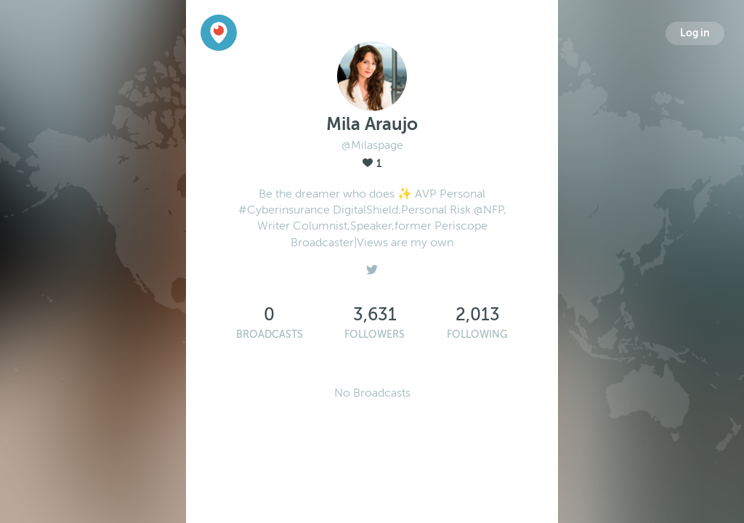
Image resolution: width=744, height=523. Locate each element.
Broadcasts (269, 334)
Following (477, 334)
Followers (374, 334)
